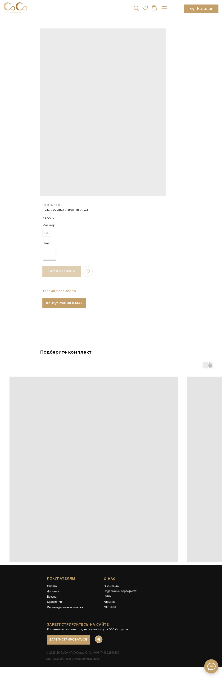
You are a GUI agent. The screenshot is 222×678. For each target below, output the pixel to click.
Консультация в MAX (64, 303)
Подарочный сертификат (120, 591)
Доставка (53, 591)
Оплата (52, 586)
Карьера (109, 602)
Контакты (110, 607)
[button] (136, 8)
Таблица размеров (59, 291)
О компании (111, 586)
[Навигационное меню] (164, 8)
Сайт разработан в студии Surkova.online (73, 658)
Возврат (52, 596)
